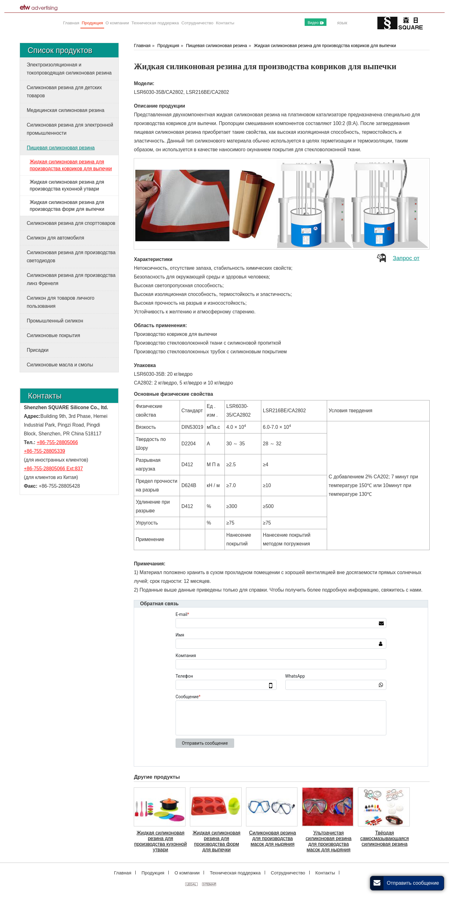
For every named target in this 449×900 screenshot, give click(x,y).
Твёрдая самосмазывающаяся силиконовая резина (384, 838)
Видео (316, 23)
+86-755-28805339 (44, 451)
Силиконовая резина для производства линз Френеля (71, 279)
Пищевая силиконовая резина (216, 45)
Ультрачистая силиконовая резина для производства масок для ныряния (328, 841)
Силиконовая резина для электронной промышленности (70, 129)
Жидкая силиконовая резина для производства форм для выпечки (216, 841)
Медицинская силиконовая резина (65, 110)
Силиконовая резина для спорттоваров (71, 223)
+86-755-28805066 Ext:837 (53, 468)
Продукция (168, 45)
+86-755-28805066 (57, 442)
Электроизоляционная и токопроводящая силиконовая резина (69, 68)
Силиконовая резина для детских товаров (64, 91)
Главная (142, 45)
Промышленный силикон (55, 320)
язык (342, 22)
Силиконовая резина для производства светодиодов (71, 256)
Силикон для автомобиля (55, 237)
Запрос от (406, 258)
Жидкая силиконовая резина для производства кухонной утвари (160, 841)
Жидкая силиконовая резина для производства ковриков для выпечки (325, 45)
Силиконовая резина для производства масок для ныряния (272, 838)
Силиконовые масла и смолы (60, 364)
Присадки (38, 350)
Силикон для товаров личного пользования (60, 302)
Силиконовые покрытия (53, 335)
